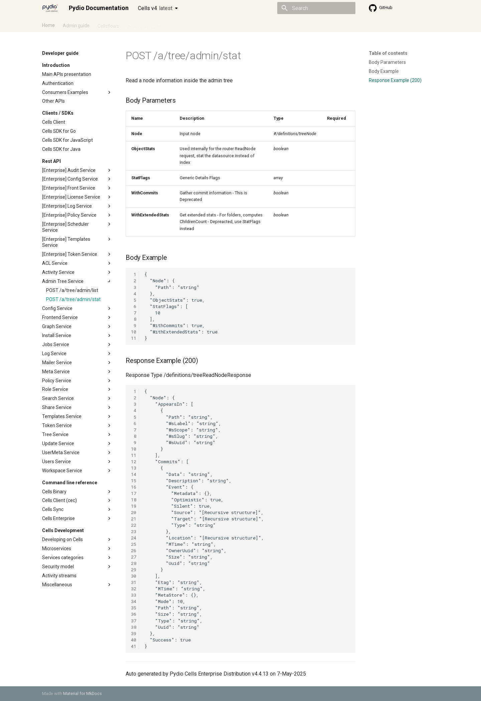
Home (48, 24)
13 (133, 468)
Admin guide (76, 24)
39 (133, 633)
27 (133, 557)
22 (133, 525)
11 (133, 338)
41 (133, 646)
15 (133, 481)
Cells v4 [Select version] (155, 8)
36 (133, 614)
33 (133, 595)
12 (133, 462)
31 (133, 582)
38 (133, 627)
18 (133, 500)
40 (133, 640)
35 (133, 608)
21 (133, 519)
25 (133, 544)
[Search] (316, 8)
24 (133, 538)
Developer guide (144, 24)
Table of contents (388, 53)
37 (133, 621)
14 (133, 474)
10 (133, 332)
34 (133, 601)
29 (133, 570)
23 (133, 531)
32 (133, 589)
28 (133, 563)
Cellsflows (108, 24)
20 (133, 512)
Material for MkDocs (82, 693)
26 (133, 550)
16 (133, 487)
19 (133, 506)
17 (133, 493)
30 (133, 576)
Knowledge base (186, 24)
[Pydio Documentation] (50, 8)
